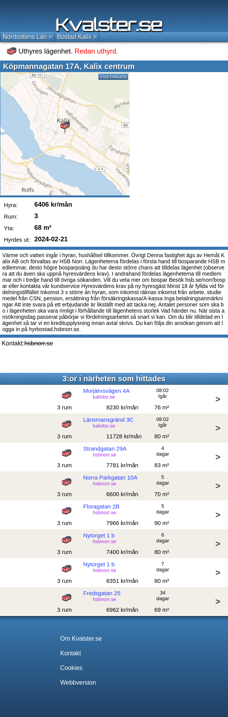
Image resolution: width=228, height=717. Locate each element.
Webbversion (78, 682)
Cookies (71, 668)
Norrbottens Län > (27, 37)
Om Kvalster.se (81, 638)
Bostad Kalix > (77, 37)
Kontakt (70, 653)
